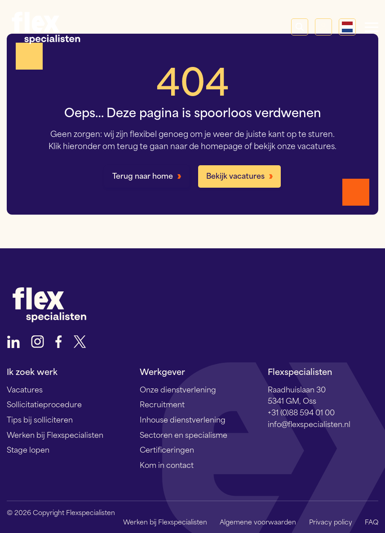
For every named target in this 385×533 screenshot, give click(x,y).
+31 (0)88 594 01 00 (301, 412)
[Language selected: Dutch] (347, 26)
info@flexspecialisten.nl (309, 423)
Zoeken (300, 27)
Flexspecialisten (46, 27)
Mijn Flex (323, 27)
